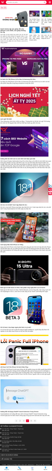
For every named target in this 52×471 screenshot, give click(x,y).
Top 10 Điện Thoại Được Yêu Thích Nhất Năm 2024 (34, 21)
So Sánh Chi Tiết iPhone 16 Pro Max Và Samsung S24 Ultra (17, 79)
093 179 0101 (5, 446)
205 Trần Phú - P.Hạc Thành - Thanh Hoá (12, 433)
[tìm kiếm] (44, 2)
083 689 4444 (5, 442)
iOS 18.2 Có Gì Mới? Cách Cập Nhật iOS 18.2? (46, 37)
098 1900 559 (5, 438)
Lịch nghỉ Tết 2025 (6, 119)
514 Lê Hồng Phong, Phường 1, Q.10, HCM (13, 445)
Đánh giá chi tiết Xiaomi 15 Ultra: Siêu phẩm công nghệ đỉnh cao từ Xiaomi (22, 287)
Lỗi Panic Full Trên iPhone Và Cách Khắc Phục (14, 367)
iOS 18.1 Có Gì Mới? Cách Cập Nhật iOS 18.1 (13, 205)
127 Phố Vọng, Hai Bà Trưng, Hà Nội (11, 437)
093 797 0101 (5, 451)
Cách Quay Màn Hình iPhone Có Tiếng (11, 244)
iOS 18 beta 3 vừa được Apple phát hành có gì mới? (15, 327)
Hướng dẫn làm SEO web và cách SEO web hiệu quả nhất (17, 159)
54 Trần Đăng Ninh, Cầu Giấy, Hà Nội (12, 441)
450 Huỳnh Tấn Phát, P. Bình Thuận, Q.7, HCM (14, 449)
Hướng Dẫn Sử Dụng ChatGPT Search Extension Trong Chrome (19, 411)
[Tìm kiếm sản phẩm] (26, 2)
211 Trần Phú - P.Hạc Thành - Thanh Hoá (12, 429)
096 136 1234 (5, 430)
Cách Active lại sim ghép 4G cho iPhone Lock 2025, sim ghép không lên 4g (13, 30)
